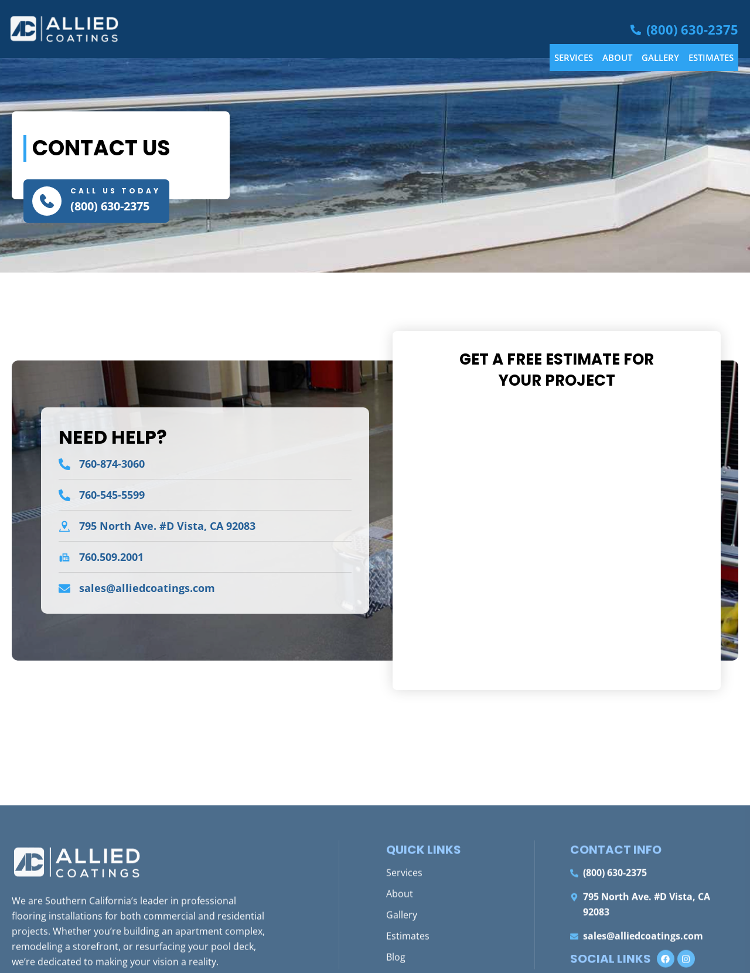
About (617, 57)
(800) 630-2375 (109, 206)
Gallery (660, 57)
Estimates (711, 57)
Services (573, 57)
